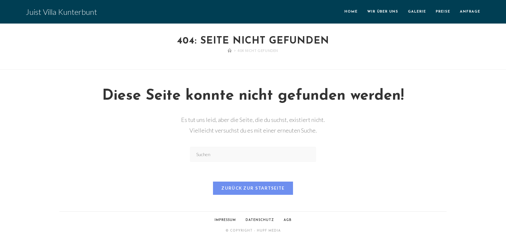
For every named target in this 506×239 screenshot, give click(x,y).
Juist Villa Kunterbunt (61, 11)
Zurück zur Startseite (252, 188)
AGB (288, 220)
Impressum (225, 220)
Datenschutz (260, 220)
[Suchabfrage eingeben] (253, 154)
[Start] (230, 50)
